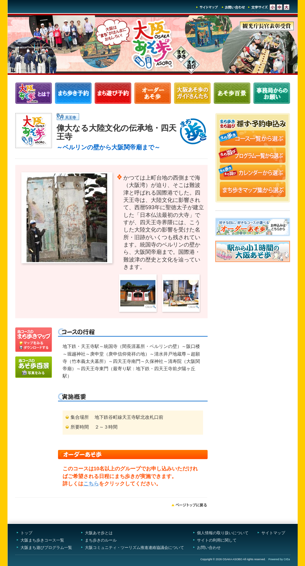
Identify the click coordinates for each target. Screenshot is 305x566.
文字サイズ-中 (279, 7)
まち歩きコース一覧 (73, 93)
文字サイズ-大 (286, 7)
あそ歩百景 (232, 93)
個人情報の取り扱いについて (223, 533)
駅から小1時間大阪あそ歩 (252, 251)
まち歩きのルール (101, 540)
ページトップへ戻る (189, 505)
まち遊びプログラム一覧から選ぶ (252, 156)
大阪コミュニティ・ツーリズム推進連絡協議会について (134, 547)
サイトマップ (207, 7)
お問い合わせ (233, 7)
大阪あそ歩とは (99, 533)
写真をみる (33, 367)
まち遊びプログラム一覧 (113, 93)
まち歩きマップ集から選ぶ (252, 190)
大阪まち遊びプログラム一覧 (46, 547)
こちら (91, 484)
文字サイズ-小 (272, 7)
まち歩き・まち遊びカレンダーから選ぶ (252, 173)
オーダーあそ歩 (152, 93)
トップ (26, 533)
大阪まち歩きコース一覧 (42, 540)
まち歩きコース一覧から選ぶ (252, 138)
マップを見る (33, 336)
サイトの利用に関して (217, 540)
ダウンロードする (33, 348)
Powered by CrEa (279, 559)
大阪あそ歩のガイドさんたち (192, 93)
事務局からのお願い (271, 93)
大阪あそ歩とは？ (33, 93)
